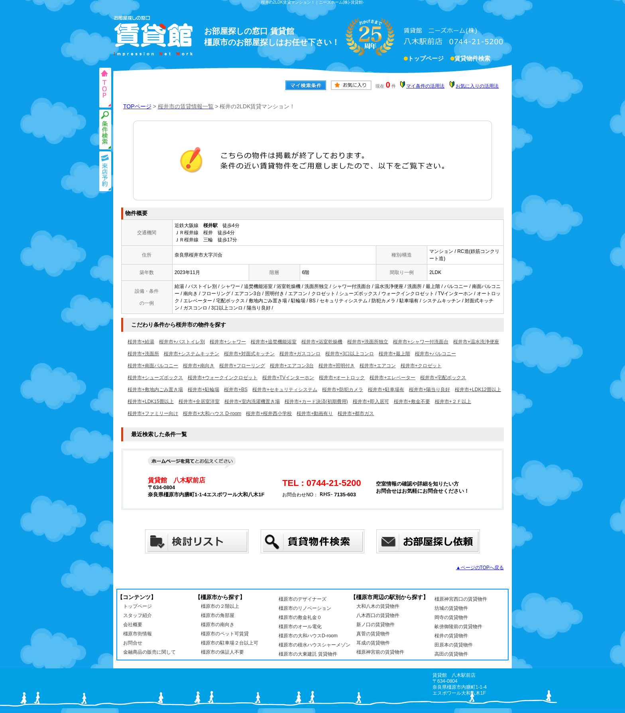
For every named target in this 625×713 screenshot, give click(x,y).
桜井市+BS (236, 389)
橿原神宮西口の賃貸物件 (460, 599)
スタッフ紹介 (137, 615)
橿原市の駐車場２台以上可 (229, 643)
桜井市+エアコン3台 (292, 365)
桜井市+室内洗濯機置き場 (252, 401)
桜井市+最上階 (394, 353)
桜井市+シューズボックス (155, 377)
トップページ (426, 59)
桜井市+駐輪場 (203, 389)
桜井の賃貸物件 (451, 636)
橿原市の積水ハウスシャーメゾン (314, 645)
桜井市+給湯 (141, 342)
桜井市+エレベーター (392, 377)
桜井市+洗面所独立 (367, 342)
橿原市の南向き (217, 624)
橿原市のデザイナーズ (302, 599)
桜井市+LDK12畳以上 (478, 389)
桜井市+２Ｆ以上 (453, 401)
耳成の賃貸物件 (373, 643)
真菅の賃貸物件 (373, 634)
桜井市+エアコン (378, 365)
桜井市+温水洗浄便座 (476, 342)
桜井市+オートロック (342, 377)
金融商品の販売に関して (149, 652)
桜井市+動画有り (315, 413)
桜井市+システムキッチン (191, 353)
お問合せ (132, 643)
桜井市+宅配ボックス (443, 377)
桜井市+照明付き (336, 365)
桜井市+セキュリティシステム (284, 389)
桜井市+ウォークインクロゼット (222, 377)
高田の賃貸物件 (451, 654)
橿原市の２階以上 (220, 606)
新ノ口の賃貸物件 (375, 624)
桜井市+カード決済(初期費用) (316, 401)
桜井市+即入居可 (371, 401)
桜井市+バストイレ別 (182, 342)
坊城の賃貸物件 (451, 608)
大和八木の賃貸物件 (377, 606)
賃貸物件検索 (472, 59)
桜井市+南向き (198, 365)
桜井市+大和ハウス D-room (212, 413)
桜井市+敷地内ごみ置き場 (155, 389)
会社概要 (132, 624)
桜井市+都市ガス (356, 413)
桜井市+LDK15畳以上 (151, 401)
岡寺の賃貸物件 (451, 617)
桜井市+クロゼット (421, 365)
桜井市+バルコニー (435, 353)
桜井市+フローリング (242, 365)
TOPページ (137, 106)
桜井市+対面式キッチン (249, 353)
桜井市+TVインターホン (288, 377)
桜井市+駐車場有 (386, 389)
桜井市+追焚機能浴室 (274, 342)
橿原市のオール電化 (300, 626)
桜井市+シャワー (228, 342)
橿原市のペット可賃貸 (225, 634)
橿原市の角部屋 (217, 615)
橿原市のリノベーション (305, 608)
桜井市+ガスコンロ (299, 353)
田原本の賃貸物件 (453, 645)
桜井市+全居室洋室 (199, 401)
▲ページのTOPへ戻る (480, 567)
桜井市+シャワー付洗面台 (420, 342)
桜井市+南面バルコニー (153, 365)
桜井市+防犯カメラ (342, 389)
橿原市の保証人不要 (222, 652)
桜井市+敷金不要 (412, 401)
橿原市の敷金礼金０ (300, 617)
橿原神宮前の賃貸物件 (380, 652)
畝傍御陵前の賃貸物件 (458, 626)
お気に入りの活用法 (477, 86)
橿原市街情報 (137, 634)
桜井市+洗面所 (143, 353)
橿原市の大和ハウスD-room (308, 636)
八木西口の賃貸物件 (377, 615)
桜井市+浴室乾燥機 (321, 342)
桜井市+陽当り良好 (429, 389)
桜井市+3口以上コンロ (349, 353)
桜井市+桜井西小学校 (269, 413)
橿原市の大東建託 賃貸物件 (308, 654)
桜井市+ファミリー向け (153, 413)
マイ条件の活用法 (425, 86)
